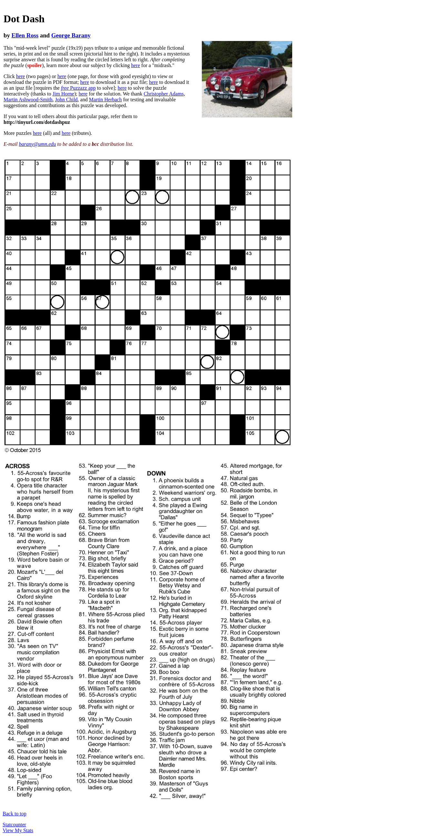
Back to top (14, 813)
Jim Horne (63, 93)
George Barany (71, 35)
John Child (66, 99)
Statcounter (14, 824)
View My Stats (18, 830)
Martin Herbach (105, 99)
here (135, 65)
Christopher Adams (164, 93)
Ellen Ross (24, 35)
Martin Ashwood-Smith (28, 99)
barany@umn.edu (37, 144)
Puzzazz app (78, 88)
